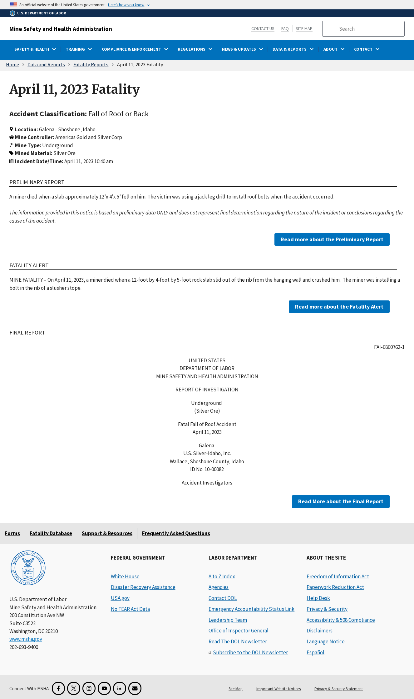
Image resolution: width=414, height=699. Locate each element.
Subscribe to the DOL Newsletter (250, 652)
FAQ (285, 28)
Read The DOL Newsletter (238, 641)
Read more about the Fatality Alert (339, 306)
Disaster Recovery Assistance (143, 587)
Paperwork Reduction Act (335, 587)
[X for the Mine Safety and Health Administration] (73, 688)
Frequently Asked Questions (176, 533)
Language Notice (326, 641)
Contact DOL (223, 598)
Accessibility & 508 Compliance (341, 619)
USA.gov (120, 598)
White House (125, 576)
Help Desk (318, 598)
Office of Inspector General (239, 630)
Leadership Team (228, 619)
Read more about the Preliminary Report (332, 239)
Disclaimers (320, 630)
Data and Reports (46, 64)
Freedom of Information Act (338, 576)
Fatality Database (51, 533)
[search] (370, 29)
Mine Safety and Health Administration (60, 29)
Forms (12, 533)
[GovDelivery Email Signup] (134, 688)
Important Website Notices (278, 688)
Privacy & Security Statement (338, 688)
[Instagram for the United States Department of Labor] (89, 688)
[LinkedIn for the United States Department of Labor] (119, 688)
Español (315, 652)
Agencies (219, 587)
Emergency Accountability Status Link (251, 609)
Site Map (304, 28)
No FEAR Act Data (130, 609)
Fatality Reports (90, 64)
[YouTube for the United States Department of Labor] (104, 688)
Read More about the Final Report (340, 501)
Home (12, 64)
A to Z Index (222, 576)
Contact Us (262, 28)
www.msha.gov (25, 639)
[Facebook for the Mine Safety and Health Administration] (58, 688)
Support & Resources (107, 533)
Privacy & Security (327, 609)
